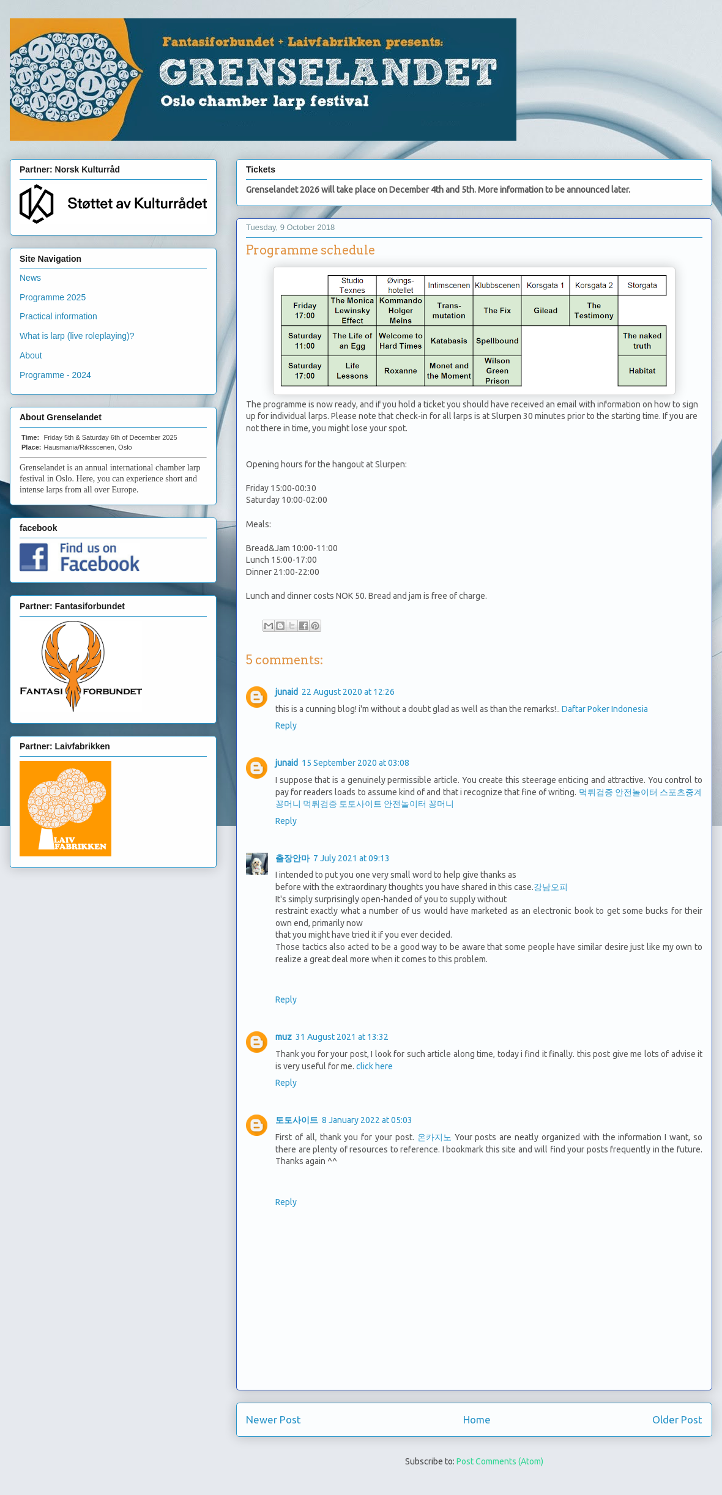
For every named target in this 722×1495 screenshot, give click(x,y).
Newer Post (273, 1419)
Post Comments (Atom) (499, 1461)
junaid (286, 692)
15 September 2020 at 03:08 (355, 763)
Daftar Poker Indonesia (605, 709)
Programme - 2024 (55, 375)
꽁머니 (288, 804)
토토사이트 (360, 804)
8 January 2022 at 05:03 (367, 1120)
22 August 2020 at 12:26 (348, 692)
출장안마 (292, 858)
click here (374, 1066)
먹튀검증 (596, 792)
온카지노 (434, 1137)
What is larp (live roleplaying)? (77, 336)
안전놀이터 (636, 792)
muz (283, 1037)
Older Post (677, 1419)
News (30, 278)
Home (477, 1419)
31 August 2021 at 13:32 (342, 1037)
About (31, 355)
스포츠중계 (681, 792)
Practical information (58, 316)
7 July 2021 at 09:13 (351, 858)
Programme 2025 (53, 297)
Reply (286, 725)
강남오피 (551, 887)
